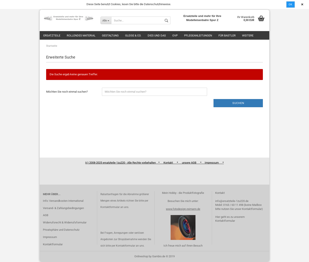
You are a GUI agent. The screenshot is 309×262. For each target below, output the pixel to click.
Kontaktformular (53, 244)
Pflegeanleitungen (198, 35)
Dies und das (157, 35)
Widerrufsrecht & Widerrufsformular (64, 222)
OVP (175, 35)
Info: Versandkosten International (63, 200)
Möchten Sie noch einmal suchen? (67, 91)
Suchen (238, 103)
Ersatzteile (51, 35)
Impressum (50, 237)
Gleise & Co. (133, 35)
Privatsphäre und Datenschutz (61, 229)
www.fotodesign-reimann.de (183, 209)
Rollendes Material (81, 35)
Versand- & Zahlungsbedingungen (63, 208)
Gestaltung (110, 35)
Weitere (247, 35)
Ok (290, 4)
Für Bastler (227, 35)
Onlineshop (141, 256)
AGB (45, 215)
